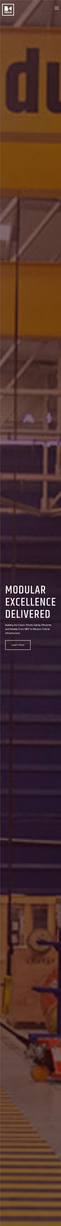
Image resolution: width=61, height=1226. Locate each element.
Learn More (17, 645)
